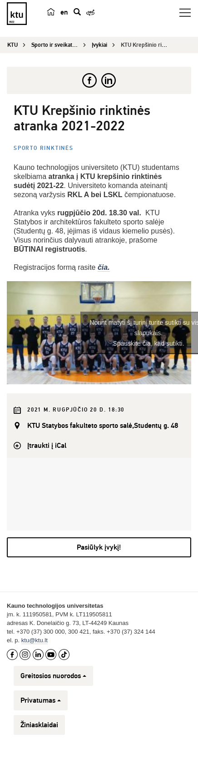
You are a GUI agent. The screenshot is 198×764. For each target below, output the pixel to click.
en (64, 12)
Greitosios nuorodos (53, 675)
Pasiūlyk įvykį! (99, 547)
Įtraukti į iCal (46, 445)
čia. (104, 267)
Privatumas (40, 700)
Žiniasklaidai (39, 724)
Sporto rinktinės (44, 148)
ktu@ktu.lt (34, 640)
